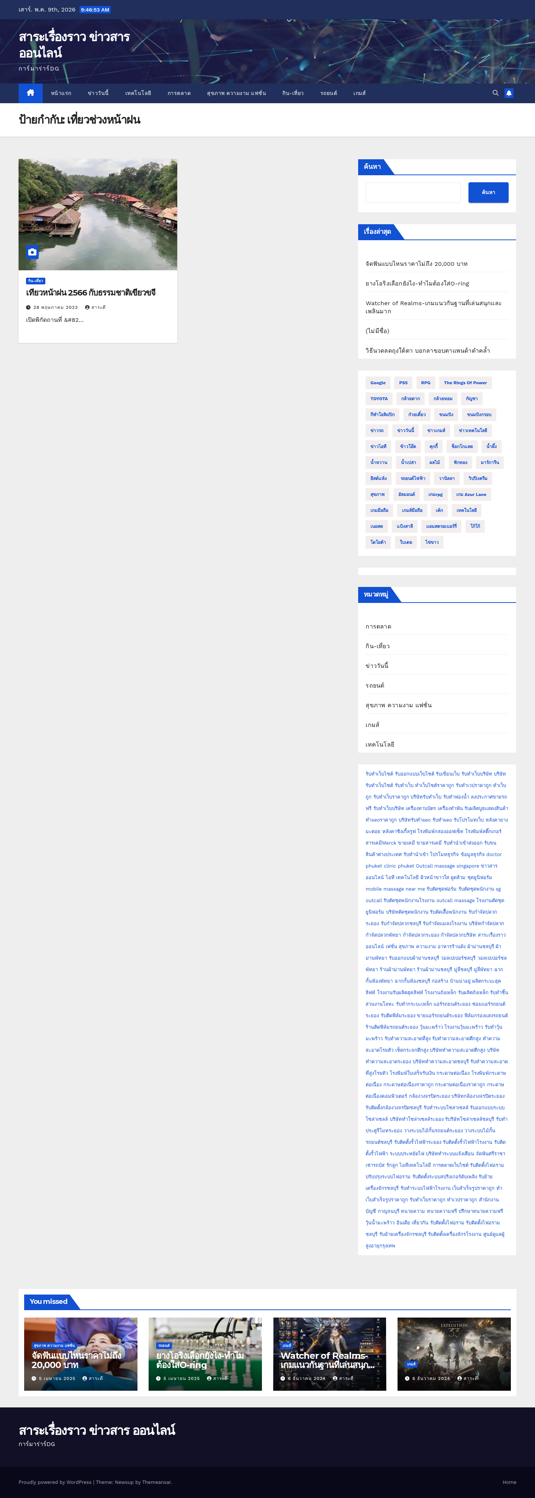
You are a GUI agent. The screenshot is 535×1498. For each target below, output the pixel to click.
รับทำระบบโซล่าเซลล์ (446, 1107)
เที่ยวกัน (421, 1223)
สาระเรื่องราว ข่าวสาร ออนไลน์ (97, 1430)
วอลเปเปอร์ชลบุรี (458, 958)
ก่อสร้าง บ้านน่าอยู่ (451, 981)
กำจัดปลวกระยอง (421, 935)
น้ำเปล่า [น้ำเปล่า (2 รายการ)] (408, 462)
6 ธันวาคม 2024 (308, 1378)
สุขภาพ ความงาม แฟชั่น (236, 93)
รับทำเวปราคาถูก (474, 785)
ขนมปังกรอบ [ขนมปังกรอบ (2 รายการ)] (479, 414)
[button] (496, 93)
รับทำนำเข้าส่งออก (463, 843)
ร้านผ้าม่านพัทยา (397, 969)
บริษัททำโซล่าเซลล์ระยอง (417, 1119)
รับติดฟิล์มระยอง (398, 1015)
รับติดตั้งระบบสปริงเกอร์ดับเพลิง (444, 1176)
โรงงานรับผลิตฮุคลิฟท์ (400, 992)
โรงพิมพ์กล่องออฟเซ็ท (440, 831)
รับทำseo (442, 820)
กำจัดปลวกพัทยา (383, 935)
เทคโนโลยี (138, 93)
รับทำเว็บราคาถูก (391, 797)
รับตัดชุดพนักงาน (476, 889)
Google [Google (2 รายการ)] (378, 382)
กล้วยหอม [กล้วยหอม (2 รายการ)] (443, 398)
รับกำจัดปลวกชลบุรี (401, 923)
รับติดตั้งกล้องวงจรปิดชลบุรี (394, 1107)
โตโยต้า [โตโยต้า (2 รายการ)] (378, 542)
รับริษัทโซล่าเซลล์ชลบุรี (469, 1119)
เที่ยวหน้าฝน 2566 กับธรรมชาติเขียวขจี (90, 293)
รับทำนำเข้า (415, 854)
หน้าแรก (61, 93)
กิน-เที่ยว (293, 93)
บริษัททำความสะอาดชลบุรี (441, 1061)
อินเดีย (404, 1223)
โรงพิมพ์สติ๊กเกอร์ (483, 831)
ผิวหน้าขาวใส (435, 877)
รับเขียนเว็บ (448, 774)
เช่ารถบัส (375, 1165)
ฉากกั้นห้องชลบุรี (412, 981)
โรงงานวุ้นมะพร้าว (463, 1027)
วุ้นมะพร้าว (431, 1027)
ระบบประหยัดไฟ (407, 1153)
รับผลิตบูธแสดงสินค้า (486, 808)
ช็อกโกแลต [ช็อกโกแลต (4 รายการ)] (462, 446)
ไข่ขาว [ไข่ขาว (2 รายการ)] (432, 542)
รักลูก (392, 1165)
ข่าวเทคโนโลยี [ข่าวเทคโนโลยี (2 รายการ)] (473, 430)
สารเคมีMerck (381, 843)
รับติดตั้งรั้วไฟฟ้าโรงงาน (467, 1142)
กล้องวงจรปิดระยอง (429, 1096)
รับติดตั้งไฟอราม (487, 1165)
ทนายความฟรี (442, 1211)
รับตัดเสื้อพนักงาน (448, 912)
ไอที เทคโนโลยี (402, 877)
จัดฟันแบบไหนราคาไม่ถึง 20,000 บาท (417, 263)
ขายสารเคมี (429, 843)
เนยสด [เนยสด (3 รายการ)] (376, 526)
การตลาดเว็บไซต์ (450, 1165)
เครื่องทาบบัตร (421, 808)
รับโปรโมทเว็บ (469, 820)
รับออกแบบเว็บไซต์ (415, 774)
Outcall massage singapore (447, 866)
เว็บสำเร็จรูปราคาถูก (473, 1188)
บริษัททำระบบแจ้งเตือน (450, 1153)
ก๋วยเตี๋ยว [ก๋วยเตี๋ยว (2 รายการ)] (417, 414)
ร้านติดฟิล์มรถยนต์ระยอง (392, 1027)
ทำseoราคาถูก (381, 820)
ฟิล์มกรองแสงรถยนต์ (486, 1015)
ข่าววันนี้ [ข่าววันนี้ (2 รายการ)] (405, 430)
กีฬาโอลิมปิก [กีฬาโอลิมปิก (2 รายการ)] (382, 414)
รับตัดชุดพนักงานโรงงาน (409, 900)
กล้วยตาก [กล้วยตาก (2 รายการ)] (410, 398)
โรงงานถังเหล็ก (440, 992)
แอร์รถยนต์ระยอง (452, 1004)
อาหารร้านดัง (452, 946)
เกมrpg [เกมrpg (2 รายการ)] (435, 494)
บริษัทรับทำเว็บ (426, 797)
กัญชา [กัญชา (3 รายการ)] (472, 398)
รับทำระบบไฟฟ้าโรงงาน (426, 1188)
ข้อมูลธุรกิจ (473, 854)
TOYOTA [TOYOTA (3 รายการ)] (379, 398)
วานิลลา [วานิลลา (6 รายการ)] (447, 478)
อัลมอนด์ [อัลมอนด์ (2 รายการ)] (406, 494)
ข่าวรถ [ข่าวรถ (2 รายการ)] (376, 430)
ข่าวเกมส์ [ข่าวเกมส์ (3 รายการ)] (436, 430)
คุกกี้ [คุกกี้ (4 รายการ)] (433, 446)
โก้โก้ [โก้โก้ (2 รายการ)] (475, 526)
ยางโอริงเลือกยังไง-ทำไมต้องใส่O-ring (417, 283)
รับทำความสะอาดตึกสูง (456, 1038)
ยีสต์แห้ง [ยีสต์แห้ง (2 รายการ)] (378, 478)
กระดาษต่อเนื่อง (453, 1073)
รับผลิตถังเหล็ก (473, 992)
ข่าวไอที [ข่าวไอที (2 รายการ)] (378, 446)
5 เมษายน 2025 (58, 1378)
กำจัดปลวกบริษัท (458, 935)
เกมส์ (359, 93)
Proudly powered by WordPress (56, 1482)
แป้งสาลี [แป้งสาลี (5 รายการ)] (405, 526)
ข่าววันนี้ (98, 93)
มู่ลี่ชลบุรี (463, 969)
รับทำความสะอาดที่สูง (408, 1038)
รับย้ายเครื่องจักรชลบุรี (403, 1234)
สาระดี (95, 307)
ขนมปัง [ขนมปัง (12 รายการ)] (446, 414)
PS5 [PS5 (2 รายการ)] (403, 382)
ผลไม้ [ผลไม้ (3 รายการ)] (434, 462)
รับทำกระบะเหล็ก (414, 1004)
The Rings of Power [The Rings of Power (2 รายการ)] (465, 382)
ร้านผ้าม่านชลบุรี (434, 969)
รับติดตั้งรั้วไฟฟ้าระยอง (417, 1142)
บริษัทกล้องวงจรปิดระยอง (478, 1096)
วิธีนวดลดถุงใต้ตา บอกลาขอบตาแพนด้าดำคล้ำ (428, 350)
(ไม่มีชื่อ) (377, 330)
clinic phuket (399, 866)
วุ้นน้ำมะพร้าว (381, 1223)
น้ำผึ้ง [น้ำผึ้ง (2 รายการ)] (491, 446)
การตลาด (179, 93)
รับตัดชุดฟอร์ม (442, 889)
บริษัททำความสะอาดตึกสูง (457, 1050)
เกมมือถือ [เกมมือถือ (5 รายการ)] (379, 510)
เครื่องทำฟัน (450, 808)
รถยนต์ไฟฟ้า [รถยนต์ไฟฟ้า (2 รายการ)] (413, 478)
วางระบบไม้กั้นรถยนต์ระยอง (433, 1130)
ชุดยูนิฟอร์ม (479, 877)
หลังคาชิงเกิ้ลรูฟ (399, 831)
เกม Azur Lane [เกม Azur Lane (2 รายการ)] (471, 494)
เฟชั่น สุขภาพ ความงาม (411, 946)
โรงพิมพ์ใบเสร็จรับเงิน (412, 1073)
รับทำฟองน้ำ (456, 797)
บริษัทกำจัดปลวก (486, 923)
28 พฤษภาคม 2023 (56, 307)
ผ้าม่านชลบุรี (480, 946)
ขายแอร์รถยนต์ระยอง (440, 1015)
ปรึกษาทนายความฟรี (480, 1211)
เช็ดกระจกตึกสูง (411, 1050)
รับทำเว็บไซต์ (379, 774)
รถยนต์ (328, 93)
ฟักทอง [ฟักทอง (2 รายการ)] (460, 462)
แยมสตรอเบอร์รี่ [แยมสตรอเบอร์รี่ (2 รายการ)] (441, 526)
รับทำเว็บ (404, 785)
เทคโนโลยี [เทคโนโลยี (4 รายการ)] (467, 510)
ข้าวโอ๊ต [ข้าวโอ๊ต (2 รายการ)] (408, 446)
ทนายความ (413, 1211)
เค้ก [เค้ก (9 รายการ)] (439, 510)
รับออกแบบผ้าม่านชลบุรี (414, 958)
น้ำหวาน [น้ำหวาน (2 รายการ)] (378, 462)
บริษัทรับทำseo (415, 820)
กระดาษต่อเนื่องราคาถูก (408, 1084)
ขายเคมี (406, 843)
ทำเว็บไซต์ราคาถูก (434, 785)
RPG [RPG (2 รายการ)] (426, 382)
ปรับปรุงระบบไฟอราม (388, 1176)
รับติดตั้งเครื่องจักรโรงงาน (455, 1234)
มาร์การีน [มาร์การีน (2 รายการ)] (490, 462)
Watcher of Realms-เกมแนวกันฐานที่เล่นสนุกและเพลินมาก (324, 1365)
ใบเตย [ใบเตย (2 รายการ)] (406, 542)
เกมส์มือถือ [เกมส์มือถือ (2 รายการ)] (412, 510)
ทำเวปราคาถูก (462, 1199)
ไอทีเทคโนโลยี (415, 1165)
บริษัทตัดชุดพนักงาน (407, 912)
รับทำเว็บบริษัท (476, 774)
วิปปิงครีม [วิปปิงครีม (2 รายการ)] (477, 478)
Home (509, 1482)
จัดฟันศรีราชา (490, 1153)
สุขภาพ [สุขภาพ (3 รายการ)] (377, 494)
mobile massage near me (395, 889)
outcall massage (456, 900)
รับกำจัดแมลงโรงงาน (445, 923)
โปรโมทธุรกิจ (444, 854)
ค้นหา (372, 167)
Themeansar (156, 1482)
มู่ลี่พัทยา (483, 969)
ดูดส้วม (458, 877)
